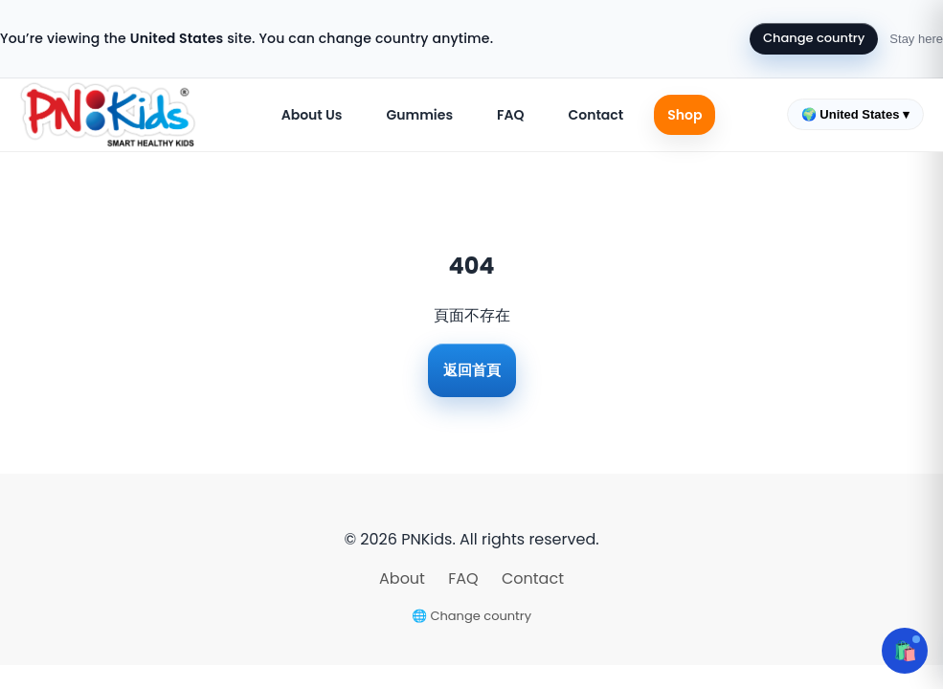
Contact (595, 114)
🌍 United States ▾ (855, 114)
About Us (312, 114)
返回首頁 (472, 370)
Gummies (420, 114)
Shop (684, 114)
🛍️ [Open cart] (905, 650)
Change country (813, 38)
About (404, 578)
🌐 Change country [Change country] (471, 616)
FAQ (510, 114)
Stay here (916, 39)
